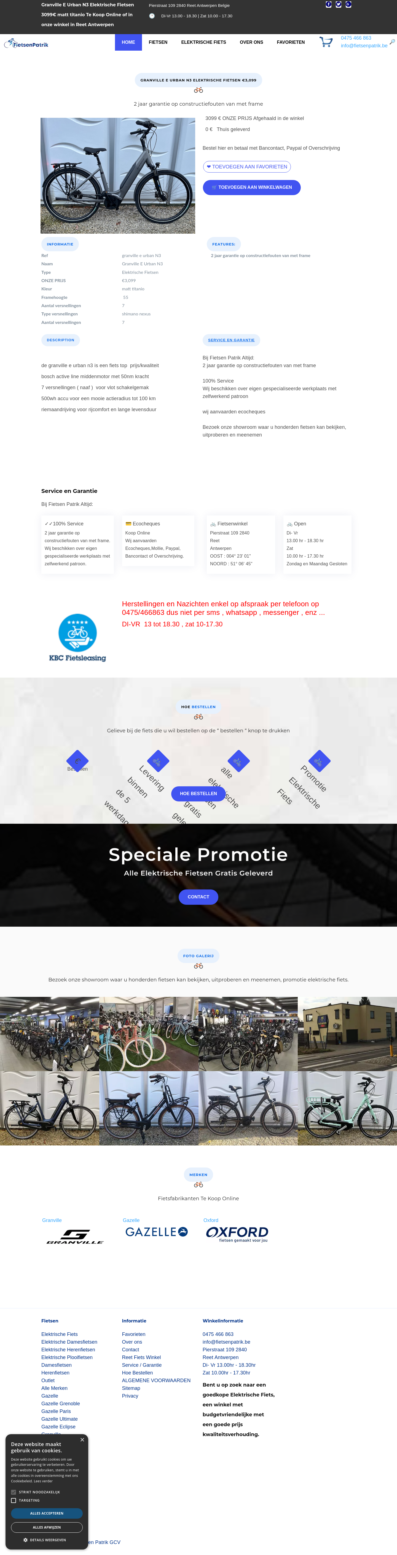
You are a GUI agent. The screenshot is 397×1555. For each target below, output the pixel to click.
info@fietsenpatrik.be (364, 45)
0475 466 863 (356, 38)
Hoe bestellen (198, 793)
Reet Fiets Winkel (141, 1357)
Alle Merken (54, 1388)
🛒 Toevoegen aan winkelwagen (252, 187)
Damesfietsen (56, 1365)
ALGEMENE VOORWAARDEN (156, 1380)
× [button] (82, 1440)
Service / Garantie (142, 1365)
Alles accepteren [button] (47, 1513)
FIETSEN (158, 42)
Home (128, 42)
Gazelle (49, 1396)
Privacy (130, 1396)
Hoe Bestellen (137, 1373)
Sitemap (131, 1388)
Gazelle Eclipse (58, 1426)
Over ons (251, 42)
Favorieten (291, 42)
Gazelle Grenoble (60, 1403)
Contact (130, 1349)
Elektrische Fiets (203, 42)
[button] (47, 1540)
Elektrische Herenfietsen (68, 1349)
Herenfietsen (55, 1373)
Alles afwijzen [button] (47, 1527)
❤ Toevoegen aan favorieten (247, 167)
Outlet (48, 1380)
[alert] (47, 1491)
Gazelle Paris (56, 1411)
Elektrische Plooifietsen (67, 1357)
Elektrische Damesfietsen (69, 1342)
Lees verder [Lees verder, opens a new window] (43, 1481)
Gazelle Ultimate (59, 1419)
